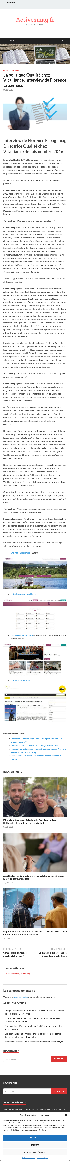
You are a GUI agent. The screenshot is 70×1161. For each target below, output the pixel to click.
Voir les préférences (35, 1152)
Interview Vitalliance (20, 680)
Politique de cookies (28, 1158)
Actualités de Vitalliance (22, 635)
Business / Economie (11, 70)
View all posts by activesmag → (19, 973)
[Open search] (63, 41)
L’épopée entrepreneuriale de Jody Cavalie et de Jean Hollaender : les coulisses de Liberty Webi (30, 822)
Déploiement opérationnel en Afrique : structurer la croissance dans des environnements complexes (35, 933)
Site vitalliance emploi (20, 552)
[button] (66, 1115)
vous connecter (21, 997)
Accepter (35, 1137)
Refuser (35, 1145)
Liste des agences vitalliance (23, 594)
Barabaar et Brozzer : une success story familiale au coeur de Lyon (34, 1041)
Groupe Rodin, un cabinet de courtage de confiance (35, 745)
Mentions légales (42, 1158)
